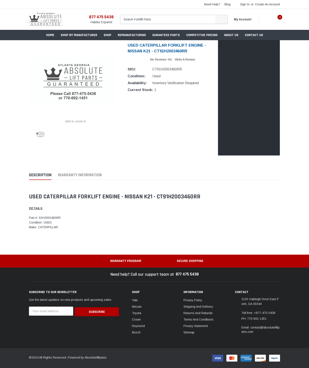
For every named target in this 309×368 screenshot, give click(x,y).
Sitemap (188, 332)
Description (40, 175)
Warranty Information (80, 175)
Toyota (136, 313)
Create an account (267, 4)
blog (227, 4)
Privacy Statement (195, 326)
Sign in (245, 4)
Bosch (136, 332)
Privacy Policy (192, 300)
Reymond (138, 326)
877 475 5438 (101, 17)
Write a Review (185, 59)
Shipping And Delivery (198, 306)
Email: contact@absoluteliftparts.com (260, 329)
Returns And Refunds (198, 313)
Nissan (137, 306)
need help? (212, 4)
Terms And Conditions (198, 319)
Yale (135, 300)
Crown (136, 319)
